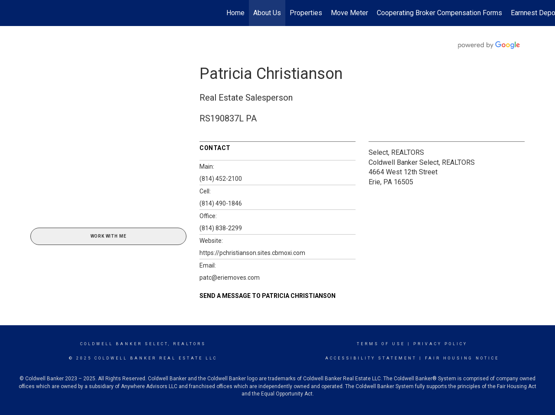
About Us (267, 13)
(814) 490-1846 (220, 203)
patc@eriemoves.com (229, 277)
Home (235, 13)
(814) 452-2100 (220, 178)
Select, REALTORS (396, 152)
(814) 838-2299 (220, 228)
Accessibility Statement (371, 358)
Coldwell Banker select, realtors (143, 344)
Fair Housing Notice (462, 358)
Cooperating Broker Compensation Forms (439, 13)
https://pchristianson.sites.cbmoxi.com (252, 252)
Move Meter (349, 13)
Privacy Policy (440, 344)
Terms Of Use (381, 344)
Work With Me (109, 236)
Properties (306, 13)
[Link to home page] (11, 13)
